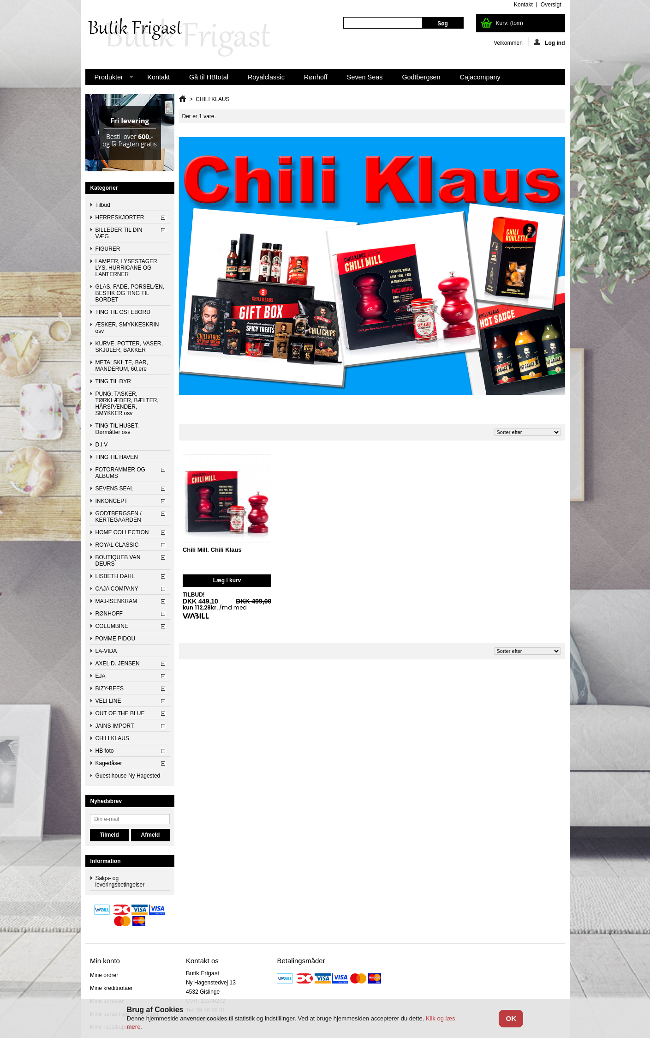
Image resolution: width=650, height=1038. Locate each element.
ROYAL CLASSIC (117, 545)
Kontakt (158, 77)
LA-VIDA (106, 651)
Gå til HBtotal (208, 77)
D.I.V (101, 444)
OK (511, 1018)
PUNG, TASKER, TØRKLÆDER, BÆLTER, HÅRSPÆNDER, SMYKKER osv (127, 403)
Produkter (109, 79)
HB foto (104, 751)
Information (105, 861)
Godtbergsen (421, 77)
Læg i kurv (227, 580)
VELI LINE (108, 701)
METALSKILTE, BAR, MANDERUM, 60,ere (121, 365)
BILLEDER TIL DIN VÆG (119, 233)
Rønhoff (316, 77)
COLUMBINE (111, 626)
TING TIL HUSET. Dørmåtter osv (117, 428)
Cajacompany (480, 77)
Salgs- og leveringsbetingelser (120, 881)
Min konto (105, 961)
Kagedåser (108, 763)
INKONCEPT (111, 501)
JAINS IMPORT (114, 726)
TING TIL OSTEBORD (122, 312)
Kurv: (509, 23)
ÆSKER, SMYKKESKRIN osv (127, 327)
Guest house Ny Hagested (128, 775)
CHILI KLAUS (112, 738)
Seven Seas (365, 77)
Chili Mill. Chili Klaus (212, 549)
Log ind (549, 42)
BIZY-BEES (109, 688)
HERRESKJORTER (119, 217)
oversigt (551, 4)
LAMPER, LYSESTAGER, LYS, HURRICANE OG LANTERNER (127, 268)
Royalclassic (266, 77)
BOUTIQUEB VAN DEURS (118, 560)
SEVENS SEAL (114, 488)
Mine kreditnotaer (111, 988)
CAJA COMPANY (116, 588)
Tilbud (102, 205)
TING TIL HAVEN (116, 457)
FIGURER (107, 249)
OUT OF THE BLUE (120, 713)
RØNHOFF (109, 613)
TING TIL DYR (113, 381)
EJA (100, 676)
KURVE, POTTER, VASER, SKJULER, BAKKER (129, 346)
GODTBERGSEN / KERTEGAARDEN (118, 516)
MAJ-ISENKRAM (116, 601)
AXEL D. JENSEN (117, 663)
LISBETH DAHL (115, 576)
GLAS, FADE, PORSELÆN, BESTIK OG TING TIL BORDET (129, 293)
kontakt (523, 4)
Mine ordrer (104, 975)
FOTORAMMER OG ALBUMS (120, 472)
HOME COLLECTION (122, 532)
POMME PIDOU (115, 638)
